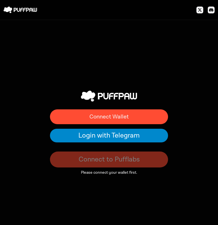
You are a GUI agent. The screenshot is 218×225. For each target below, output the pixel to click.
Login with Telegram (109, 135)
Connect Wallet (109, 116)
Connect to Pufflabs (109, 159)
